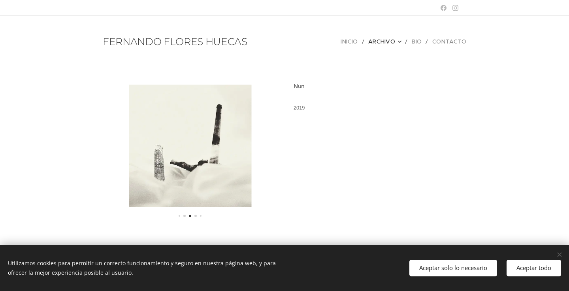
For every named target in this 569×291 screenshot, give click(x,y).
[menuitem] (358, 41)
